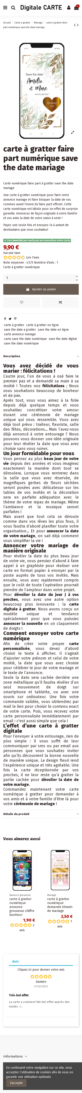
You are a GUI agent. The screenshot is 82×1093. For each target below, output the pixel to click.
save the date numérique (21, 343)
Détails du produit (41, 814)
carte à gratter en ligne (42, 325)
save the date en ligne (53, 330)
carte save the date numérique (25, 339)
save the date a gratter (20, 330)
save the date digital (63, 339)
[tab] (41, 356)
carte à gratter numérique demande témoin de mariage (59, 905)
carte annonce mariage (20, 334)
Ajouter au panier (41, 289)
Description (41, 356)
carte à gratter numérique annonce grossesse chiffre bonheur (21, 907)
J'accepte (16, 1083)
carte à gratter (14, 325)
